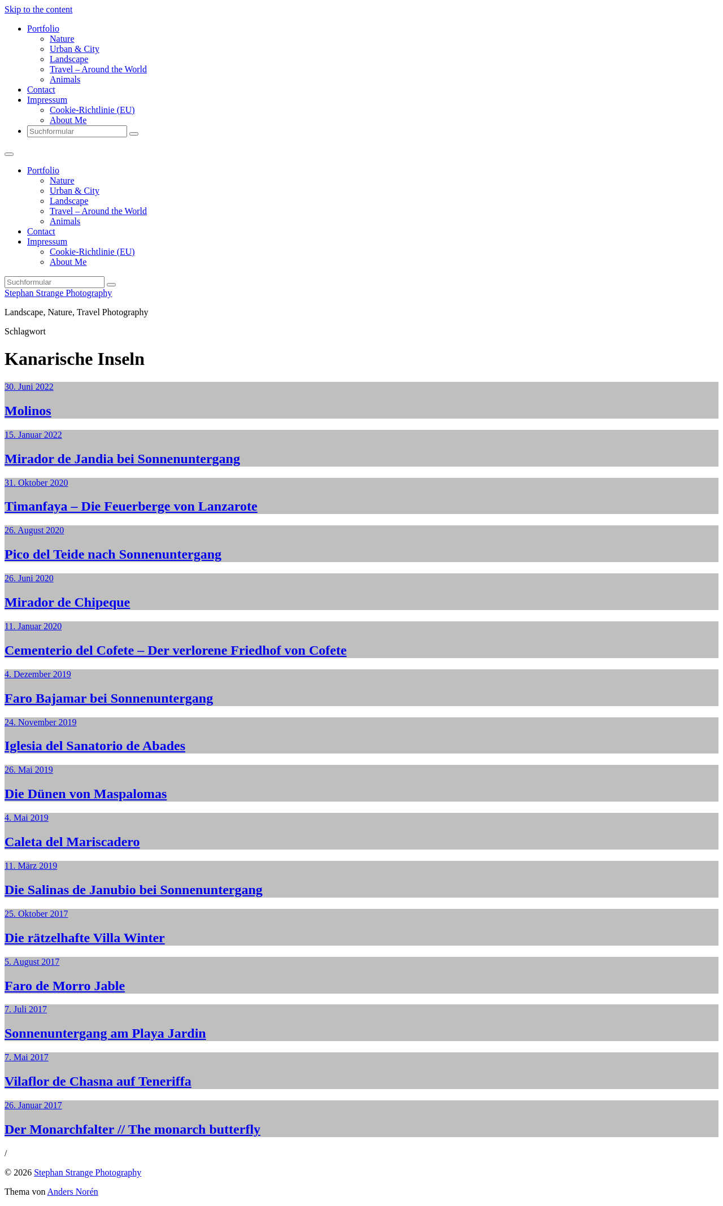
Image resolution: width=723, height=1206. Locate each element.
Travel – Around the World (98, 69)
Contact (41, 89)
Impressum (47, 100)
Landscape (69, 59)
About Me (68, 120)
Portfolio (43, 28)
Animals (65, 79)
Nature (62, 38)
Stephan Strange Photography (58, 293)
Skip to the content (38, 9)
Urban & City (74, 49)
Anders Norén (72, 1191)
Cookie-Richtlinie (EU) (92, 110)
